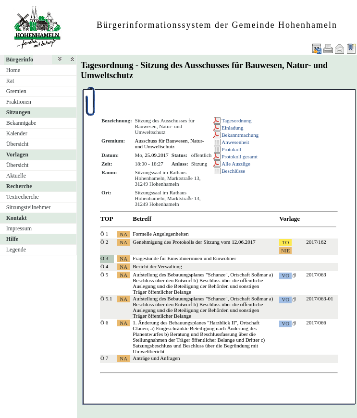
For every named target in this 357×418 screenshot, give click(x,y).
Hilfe (12, 239)
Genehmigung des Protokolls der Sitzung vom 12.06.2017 (194, 242)
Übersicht (17, 144)
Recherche (19, 186)
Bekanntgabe (21, 122)
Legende (16, 249)
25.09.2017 (157, 155)
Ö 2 (104, 242)
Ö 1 (104, 234)
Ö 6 (104, 322)
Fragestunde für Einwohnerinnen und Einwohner (184, 258)
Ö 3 (104, 258)
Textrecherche (22, 196)
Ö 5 (104, 274)
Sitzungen (18, 112)
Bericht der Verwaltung (157, 266)
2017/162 (316, 242)
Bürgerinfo (19, 59)
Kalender (16, 133)
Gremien (16, 91)
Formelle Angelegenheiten (160, 234)
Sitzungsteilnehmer (28, 207)
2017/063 (316, 274)
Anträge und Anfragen (156, 358)
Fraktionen (18, 101)
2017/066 (316, 322)
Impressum (19, 228)
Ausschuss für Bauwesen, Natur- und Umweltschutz (169, 143)
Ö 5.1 (106, 298)
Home (13, 70)
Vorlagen (17, 154)
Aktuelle (16, 175)
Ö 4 (104, 266)
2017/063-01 (319, 298)
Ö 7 (104, 358)
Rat (10, 80)
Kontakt (16, 218)
